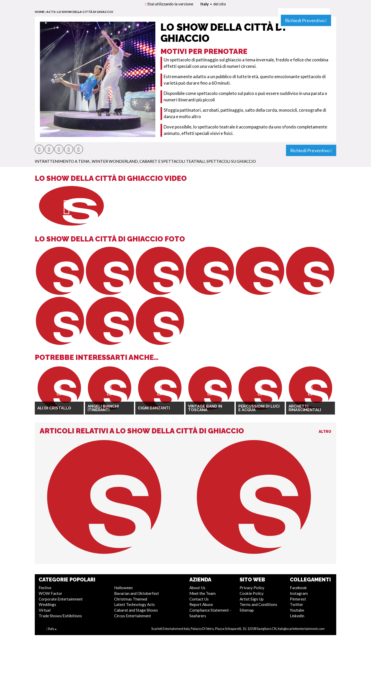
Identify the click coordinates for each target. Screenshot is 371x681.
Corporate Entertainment (61, 599)
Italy (206, 4)
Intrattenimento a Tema (62, 161)
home (39, 12)
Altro (325, 431)
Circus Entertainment (132, 615)
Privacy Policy (252, 587)
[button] (39, 149)
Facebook (298, 587)
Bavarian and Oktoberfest (136, 593)
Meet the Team (202, 593)
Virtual (44, 610)
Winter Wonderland (115, 161)
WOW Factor (50, 593)
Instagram (299, 593)
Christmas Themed (130, 599)
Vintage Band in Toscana (205, 408)
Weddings (47, 604)
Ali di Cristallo (54, 408)
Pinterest (298, 599)
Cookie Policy (252, 593)
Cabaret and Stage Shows (136, 610)
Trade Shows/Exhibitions (60, 615)
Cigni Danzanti (154, 408)
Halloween (123, 587)
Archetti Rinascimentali (305, 408)
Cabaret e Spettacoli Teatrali (172, 161)
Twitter (296, 604)
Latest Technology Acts (134, 604)
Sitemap (247, 610)
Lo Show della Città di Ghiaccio (85, 12)
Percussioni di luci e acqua (259, 408)
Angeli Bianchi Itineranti (103, 408)
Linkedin (297, 615)
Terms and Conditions (258, 604)
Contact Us (199, 599)
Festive (45, 587)
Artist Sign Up (252, 599)
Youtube (297, 610)
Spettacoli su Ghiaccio (231, 161)
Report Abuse (201, 604)
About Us (197, 587)
